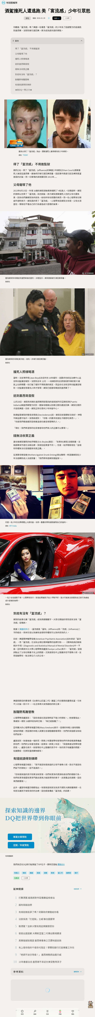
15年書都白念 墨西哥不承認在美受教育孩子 (40, 961)
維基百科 (24, 629)
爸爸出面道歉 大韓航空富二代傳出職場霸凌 (40, 933)
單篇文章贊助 (20, 836)
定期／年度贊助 (21, 845)
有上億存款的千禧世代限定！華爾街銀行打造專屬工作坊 (46, 947)
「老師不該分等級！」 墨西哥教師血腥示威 (40, 954)
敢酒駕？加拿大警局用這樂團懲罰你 (36, 926)
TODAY (25, 155)
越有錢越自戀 (25, 904)
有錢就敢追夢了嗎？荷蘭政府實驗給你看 (39, 912)
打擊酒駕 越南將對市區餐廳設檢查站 (37, 897)
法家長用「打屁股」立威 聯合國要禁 (37, 919)
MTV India (13, 526)
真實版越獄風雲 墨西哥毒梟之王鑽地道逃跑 (40, 940)
